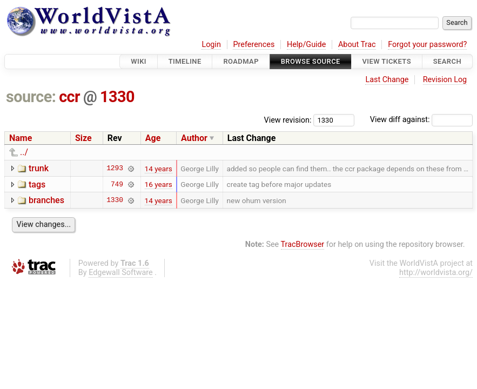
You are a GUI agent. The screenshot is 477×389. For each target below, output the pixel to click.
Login (211, 44)
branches (46, 200)
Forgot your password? (427, 44)
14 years (158, 168)
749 (117, 184)
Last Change (386, 79)
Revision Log (445, 79)
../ (24, 152)
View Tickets (386, 61)
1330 (117, 97)
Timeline (185, 61)
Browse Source (310, 61)
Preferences (253, 44)
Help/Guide (306, 44)
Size (83, 138)
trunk (39, 168)
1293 (114, 168)
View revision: (288, 119)
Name (20, 138)
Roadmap (241, 61)
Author (194, 138)
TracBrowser (303, 244)
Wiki (138, 61)
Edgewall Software (121, 272)
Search (447, 61)
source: (31, 97)
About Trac (357, 44)
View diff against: (421, 119)
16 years (158, 184)
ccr (69, 97)
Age (153, 138)
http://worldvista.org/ (436, 272)
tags (37, 184)
